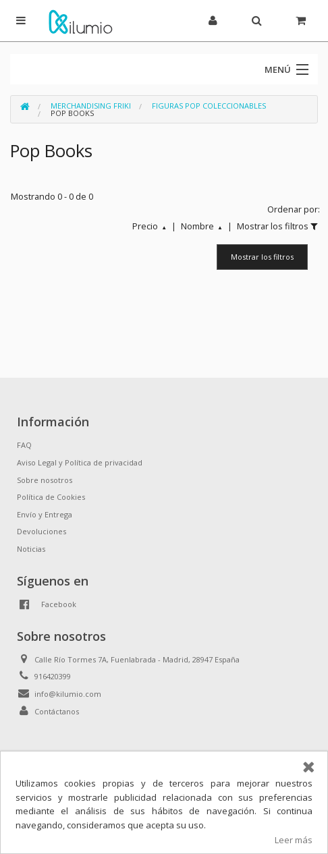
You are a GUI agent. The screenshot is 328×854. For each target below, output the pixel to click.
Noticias (31, 549)
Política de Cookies (51, 497)
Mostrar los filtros (262, 257)
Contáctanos (56, 711)
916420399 (52, 676)
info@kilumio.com (67, 694)
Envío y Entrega (44, 514)
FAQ (24, 445)
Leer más (293, 840)
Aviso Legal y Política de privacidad (79, 462)
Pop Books (72, 113)
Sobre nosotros (44, 480)
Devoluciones (41, 531)
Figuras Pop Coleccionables (209, 106)
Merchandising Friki (91, 106)
